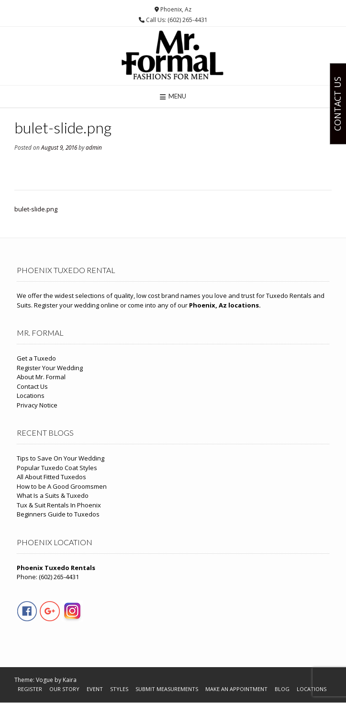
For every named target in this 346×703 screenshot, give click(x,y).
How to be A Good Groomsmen (62, 486)
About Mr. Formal (41, 377)
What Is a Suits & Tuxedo (53, 495)
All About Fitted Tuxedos (51, 476)
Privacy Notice (37, 405)
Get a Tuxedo (36, 358)
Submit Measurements (166, 688)
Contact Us (32, 386)
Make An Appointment (236, 688)
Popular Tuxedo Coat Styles (57, 467)
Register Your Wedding (50, 367)
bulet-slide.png (35, 209)
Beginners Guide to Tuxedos (58, 514)
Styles (119, 688)
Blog (282, 688)
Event (95, 688)
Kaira (70, 680)
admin (94, 147)
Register (30, 688)
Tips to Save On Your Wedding (60, 458)
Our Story (64, 688)
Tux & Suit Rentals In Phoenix (59, 505)
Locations (31, 395)
